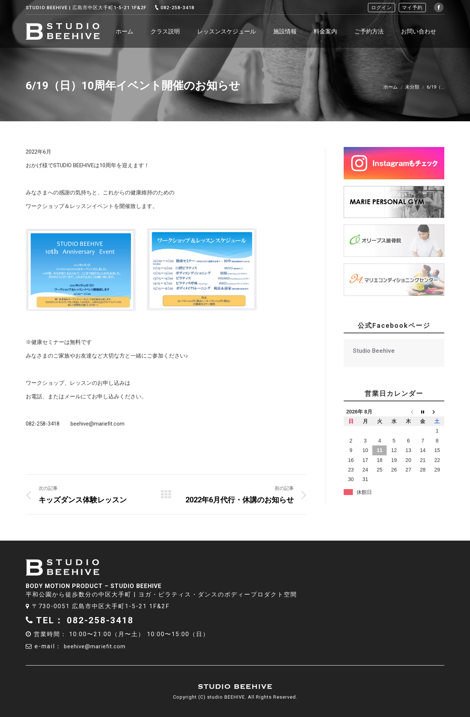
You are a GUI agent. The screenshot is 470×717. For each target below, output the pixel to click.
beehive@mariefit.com (100, 646)
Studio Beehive (374, 350)
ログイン (381, 7)
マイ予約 (412, 7)
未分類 (412, 87)
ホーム (390, 87)
